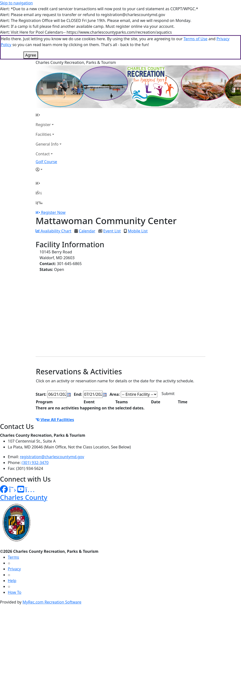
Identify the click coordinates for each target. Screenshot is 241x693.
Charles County (23, 497)
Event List (112, 231)
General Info (47, 144)
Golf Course (46, 161)
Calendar (87, 231)
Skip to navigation (16, 3)
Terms (13, 557)
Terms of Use (195, 38)
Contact (43, 154)
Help (12, 580)
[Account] (48, 169)
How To (14, 592)
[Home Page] (48, 115)
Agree (30, 55)
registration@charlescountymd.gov (52, 456)
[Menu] (39, 203)
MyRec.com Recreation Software (51, 602)
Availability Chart (53, 231)
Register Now (53, 212)
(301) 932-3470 (35, 462)
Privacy (14, 569)
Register (43, 124)
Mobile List (138, 231)
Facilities (43, 134)
